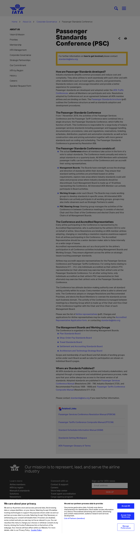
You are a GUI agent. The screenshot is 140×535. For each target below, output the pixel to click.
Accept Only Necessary (126, 518)
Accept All (126, 508)
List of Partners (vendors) (74, 521)
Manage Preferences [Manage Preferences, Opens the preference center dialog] (126, 530)
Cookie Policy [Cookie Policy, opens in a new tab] (36, 533)
